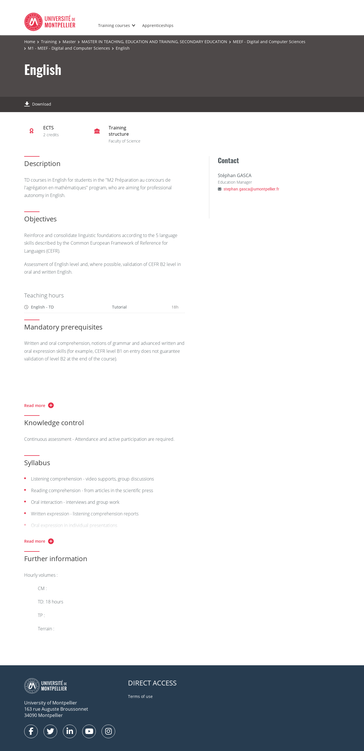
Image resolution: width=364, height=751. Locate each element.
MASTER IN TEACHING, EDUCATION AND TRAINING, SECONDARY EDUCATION (154, 41)
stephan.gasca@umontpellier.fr (251, 189)
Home (29, 41)
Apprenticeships (157, 25)
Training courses (114, 25)
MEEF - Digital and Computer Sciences (269, 41)
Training (49, 41)
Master (69, 41)
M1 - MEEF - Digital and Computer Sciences (69, 48)
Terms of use (140, 696)
